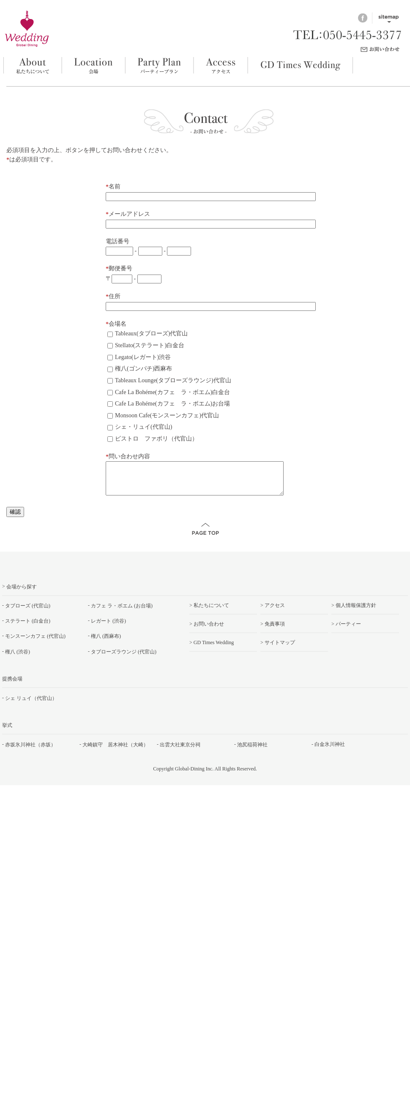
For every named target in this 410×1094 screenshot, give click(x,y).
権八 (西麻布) (106, 642)
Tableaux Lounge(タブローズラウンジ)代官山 (169, 380)
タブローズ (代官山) (27, 612)
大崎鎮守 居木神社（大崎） (115, 751)
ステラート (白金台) (27, 627)
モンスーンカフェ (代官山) (35, 642)
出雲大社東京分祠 (180, 751)
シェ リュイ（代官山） (31, 704)
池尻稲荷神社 (252, 751)
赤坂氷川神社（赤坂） (30, 751)
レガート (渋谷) (108, 627)
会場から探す (21, 593)
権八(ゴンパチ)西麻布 (139, 368)
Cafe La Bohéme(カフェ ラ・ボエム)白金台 (168, 392)
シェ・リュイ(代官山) (139, 427)
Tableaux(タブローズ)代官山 (147, 333)
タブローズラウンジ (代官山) (123, 658)
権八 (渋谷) (17, 658)
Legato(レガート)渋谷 (139, 357)
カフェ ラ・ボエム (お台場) (122, 612)
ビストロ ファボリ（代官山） (152, 438)
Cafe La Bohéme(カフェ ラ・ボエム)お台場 (168, 403)
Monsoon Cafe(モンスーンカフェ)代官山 (163, 415)
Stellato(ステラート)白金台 (145, 345)
